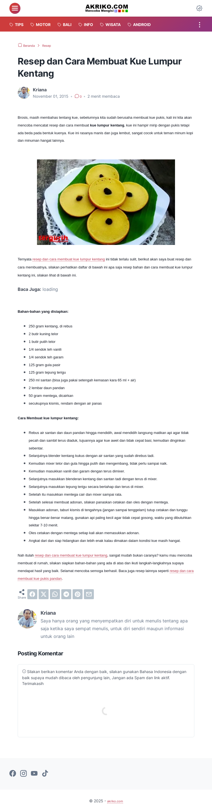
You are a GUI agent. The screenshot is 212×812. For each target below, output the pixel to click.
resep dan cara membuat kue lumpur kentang (68, 259)
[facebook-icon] (12, 773)
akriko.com (115, 800)
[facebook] (32, 594)
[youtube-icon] (34, 773)
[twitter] (44, 594)
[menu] (14, 8)
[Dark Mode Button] (199, 8)
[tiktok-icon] (45, 773)
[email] (89, 594)
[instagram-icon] (23, 773)
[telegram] (66, 594)
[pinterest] (78, 594)
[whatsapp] (55, 594)
